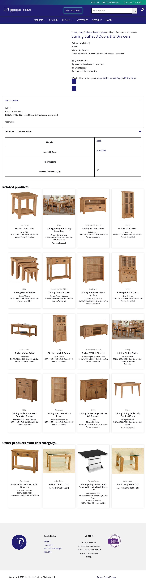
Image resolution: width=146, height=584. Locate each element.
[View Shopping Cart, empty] (141, 10)
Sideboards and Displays (95, 32)
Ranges (47, 541)
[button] (44, 20)
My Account (49, 545)
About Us (48, 551)
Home (74, 32)
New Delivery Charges (53, 548)
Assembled (101, 150)
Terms (113, 577)
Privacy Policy (103, 577)
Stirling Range (130, 78)
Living (80, 32)
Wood (98, 140)
